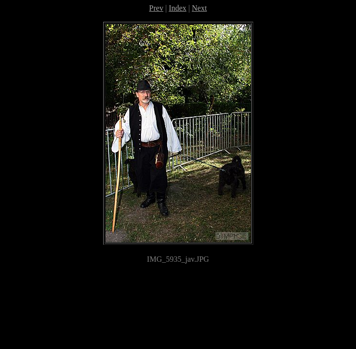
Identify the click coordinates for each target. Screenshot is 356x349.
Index (177, 8)
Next (199, 8)
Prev (156, 8)
